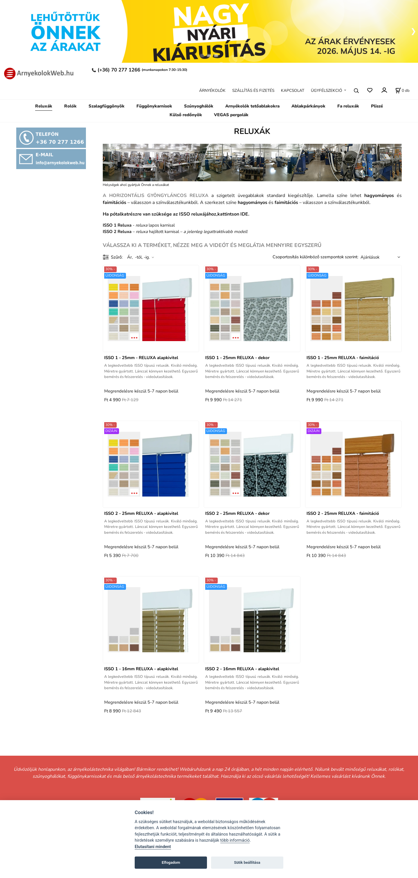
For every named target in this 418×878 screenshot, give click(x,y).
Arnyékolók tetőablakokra (252, 106)
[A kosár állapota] (402, 91)
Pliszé (377, 106)
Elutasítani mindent (153, 846)
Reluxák (43, 106)
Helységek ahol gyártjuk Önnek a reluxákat (136, 184)
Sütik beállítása (247, 862)
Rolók (70, 106)
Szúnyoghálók (198, 106)
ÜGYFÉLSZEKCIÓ (326, 90)
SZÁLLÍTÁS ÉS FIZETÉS (253, 90)
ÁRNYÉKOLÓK (212, 90)
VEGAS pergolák (231, 115)
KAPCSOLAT (292, 90)
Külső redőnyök (186, 115)
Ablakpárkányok (308, 106)
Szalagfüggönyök (107, 106)
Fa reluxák (348, 106)
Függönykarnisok (154, 106)
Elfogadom (171, 862)
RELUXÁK (252, 131)
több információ (235, 840)
